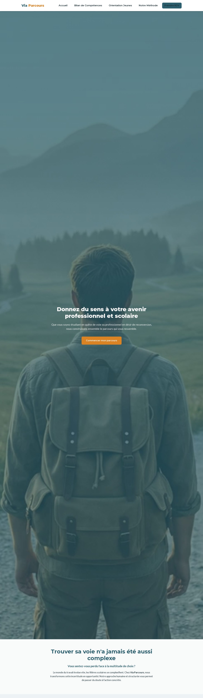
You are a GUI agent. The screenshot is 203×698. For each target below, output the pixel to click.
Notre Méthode (148, 5)
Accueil (63, 5)
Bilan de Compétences (88, 5)
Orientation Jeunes (120, 5)
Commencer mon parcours (101, 340)
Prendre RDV (171, 5)
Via (33, 5)
